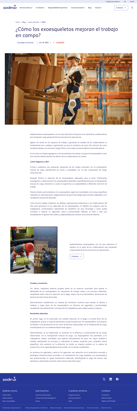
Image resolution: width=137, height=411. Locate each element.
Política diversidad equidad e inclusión (74, 408)
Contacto (121, 7)
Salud (70, 401)
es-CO (132, 1)
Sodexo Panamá (7, 398)
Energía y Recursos (74, 395)
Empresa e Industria (74, 398)
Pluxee (38, 401)
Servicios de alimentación (43, 395)
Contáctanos (105, 395)
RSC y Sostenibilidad (8, 401)
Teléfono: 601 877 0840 (108, 401)
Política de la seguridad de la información (36, 408)
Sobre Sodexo (6, 395)
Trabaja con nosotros (113, 1)
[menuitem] (10, 7)
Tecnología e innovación (25, 43)
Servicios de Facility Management (46, 398)
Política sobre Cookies (92, 408)
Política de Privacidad (55, 408)
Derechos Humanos (106, 408)
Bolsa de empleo (107, 398)
